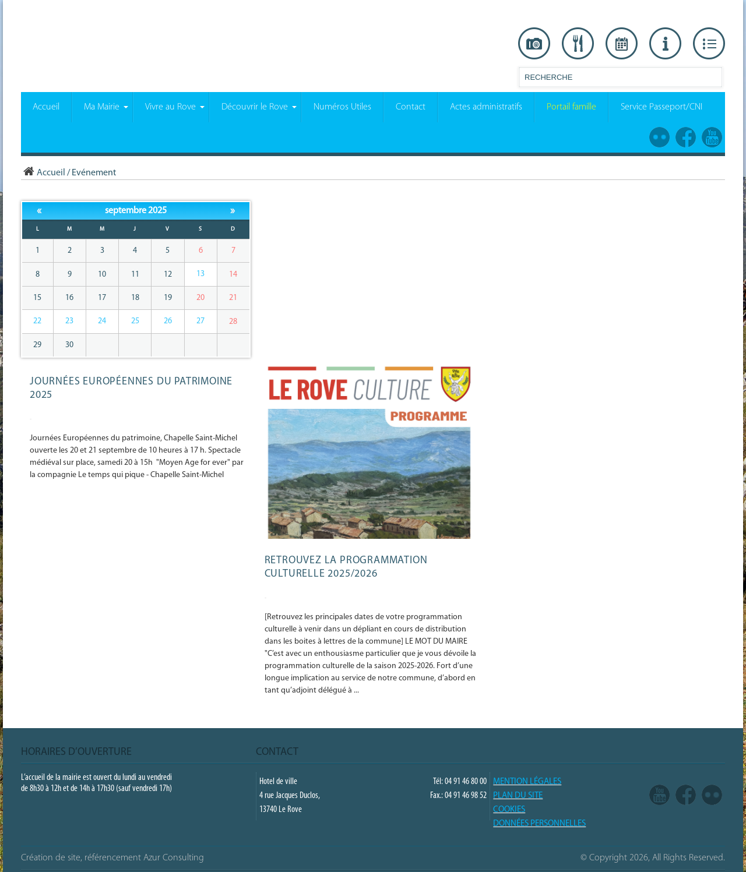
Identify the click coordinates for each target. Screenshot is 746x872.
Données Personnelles (539, 824)
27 (200, 321)
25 (135, 321)
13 (200, 274)
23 (69, 321)
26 (168, 321)
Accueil (43, 173)
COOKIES (509, 810)
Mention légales (527, 782)
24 (102, 321)
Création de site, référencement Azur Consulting (112, 858)
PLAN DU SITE (518, 796)
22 (37, 321)
